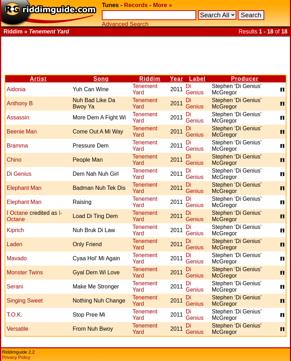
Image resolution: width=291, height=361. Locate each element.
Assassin (18, 117)
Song (101, 79)
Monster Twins (25, 272)
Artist (38, 79)
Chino (14, 160)
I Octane (17, 213)
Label (197, 79)
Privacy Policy (16, 357)
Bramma (17, 146)
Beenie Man (22, 132)
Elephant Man (24, 188)
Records (136, 5)
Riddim (150, 79)
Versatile (17, 329)
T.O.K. (14, 315)
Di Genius (195, 89)
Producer (244, 79)
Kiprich (15, 230)
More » (162, 5)
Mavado (17, 258)
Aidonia (16, 89)
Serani (15, 287)
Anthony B (20, 103)
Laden (15, 244)
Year (176, 79)
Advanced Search (125, 24)
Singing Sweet (25, 301)
